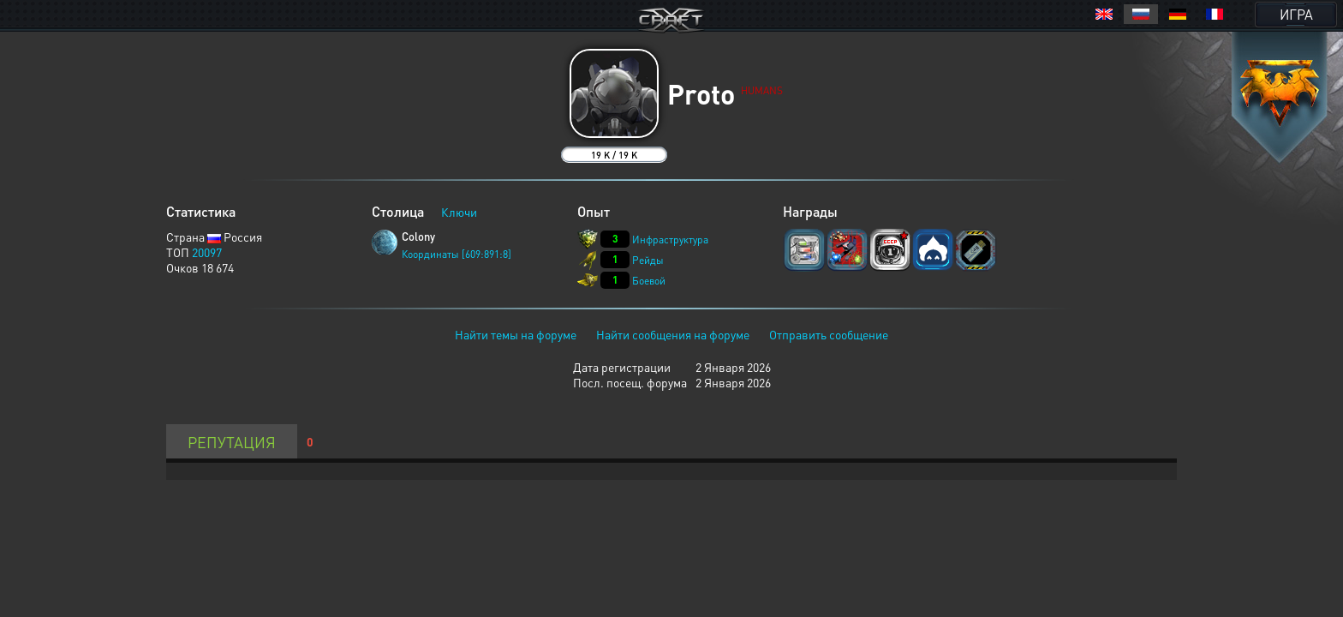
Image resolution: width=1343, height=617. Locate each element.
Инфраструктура (670, 239)
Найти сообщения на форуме (672, 334)
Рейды (648, 260)
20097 (207, 252)
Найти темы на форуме (515, 334)
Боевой (649, 280)
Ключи (459, 211)
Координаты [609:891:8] (456, 254)
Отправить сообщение (828, 334)
